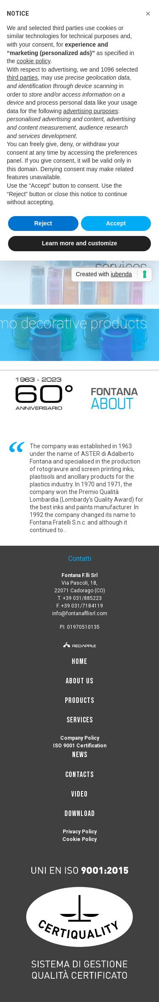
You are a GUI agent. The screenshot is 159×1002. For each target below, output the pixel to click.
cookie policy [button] (33, 61)
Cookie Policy (79, 839)
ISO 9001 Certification (79, 746)
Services (80, 720)
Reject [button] (43, 223)
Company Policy (79, 738)
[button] (148, 13)
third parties (22, 77)
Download (79, 813)
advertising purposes (90, 111)
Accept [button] (116, 223)
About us (79, 681)
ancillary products (90, 476)
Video (79, 794)
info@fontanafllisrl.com (79, 613)
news (79, 754)
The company (48, 446)
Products (79, 700)
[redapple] (79, 643)
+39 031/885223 (82, 598)
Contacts (79, 774)
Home (79, 661)
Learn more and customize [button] (79, 243)
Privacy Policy (80, 832)
